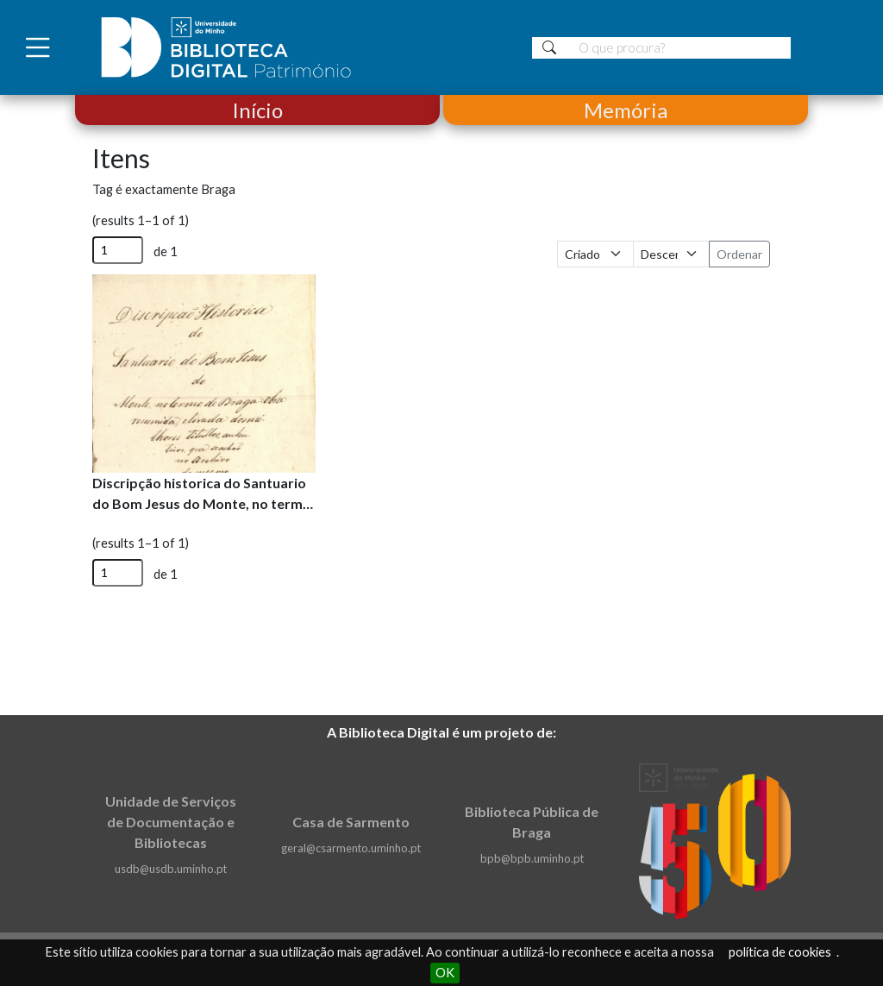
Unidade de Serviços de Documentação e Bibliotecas (170, 822)
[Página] (117, 250)
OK (444, 972)
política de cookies (780, 952)
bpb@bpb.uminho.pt (532, 858)
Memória (625, 109)
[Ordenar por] (595, 254)
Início (257, 109)
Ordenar (739, 254)
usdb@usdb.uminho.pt (171, 869)
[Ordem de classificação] (671, 254)
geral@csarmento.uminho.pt (351, 848)
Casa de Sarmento (351, 821)
